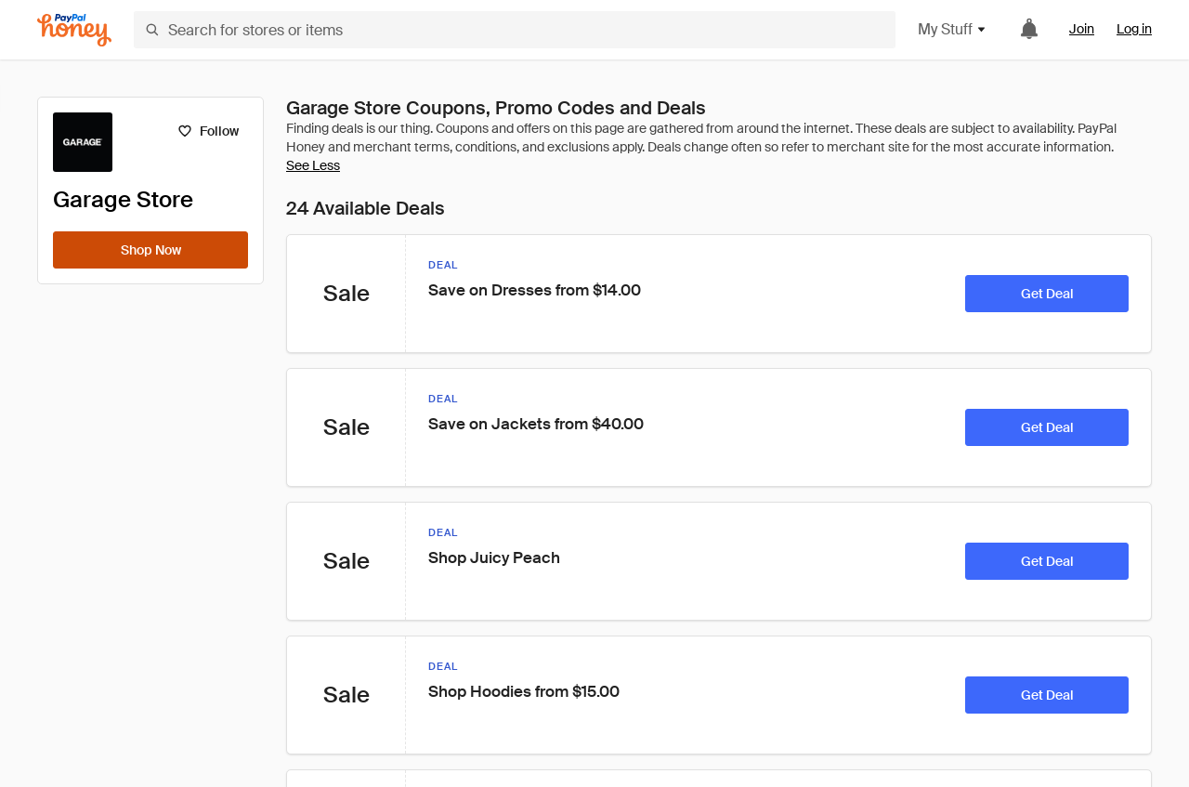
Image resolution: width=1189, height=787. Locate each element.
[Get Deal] (1047, 293)
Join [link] (1081, 28)
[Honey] (74, 30)
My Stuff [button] (952, 29)
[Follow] (207, 131)
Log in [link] (1134, 28)
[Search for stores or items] (514, 29)
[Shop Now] (150, 250)
